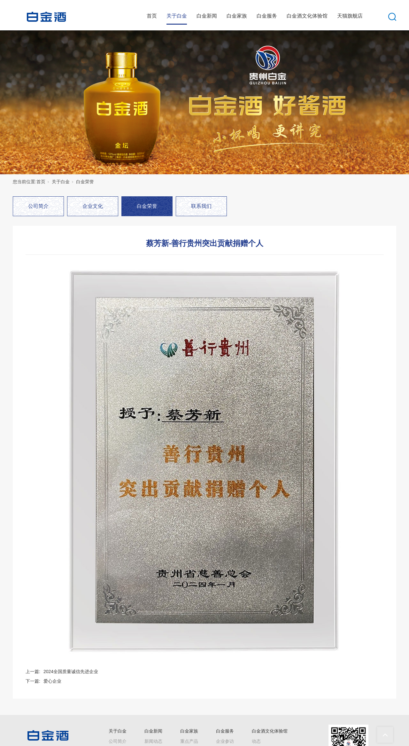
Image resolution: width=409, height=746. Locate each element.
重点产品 (189, 741)
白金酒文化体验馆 (307, 16)
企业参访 (225, 741)
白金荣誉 (85, 181)
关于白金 (176, 16)
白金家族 (237, 16)
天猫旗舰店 (350, 16)
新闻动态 (153, 741)
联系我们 (201, 206)
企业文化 (92, 206)
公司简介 (38, 206)
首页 (152, 16)
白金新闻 (207, 16)
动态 (256, 741)
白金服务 (267, 16)
